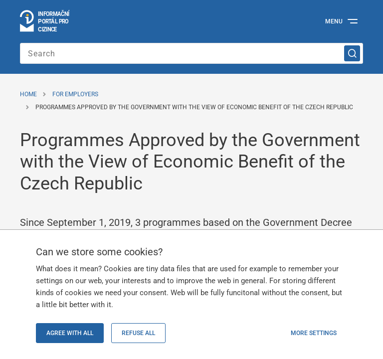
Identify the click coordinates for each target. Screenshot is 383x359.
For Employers (75, 94)
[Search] (352, 53)
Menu (334, 21)
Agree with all (69, 333)
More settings (314, 333)
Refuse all (138, 333)
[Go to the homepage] (45, 21)
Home (28, 94)
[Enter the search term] (191, 53)
